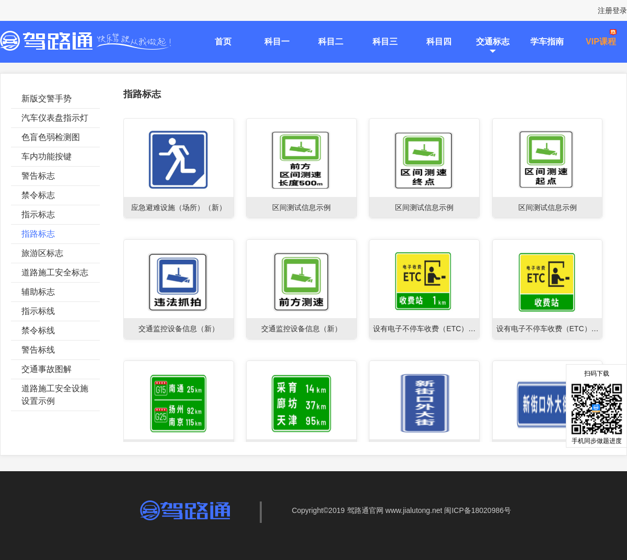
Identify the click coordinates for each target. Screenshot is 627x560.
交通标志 (492, 41)
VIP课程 (601, 41)
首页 (223, 41)
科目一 (276, 41)
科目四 (438, 41)
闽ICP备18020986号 (477, 510)
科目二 (330, 41)
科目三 (385, 41)
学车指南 (547, 41)
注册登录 (612, 10)
